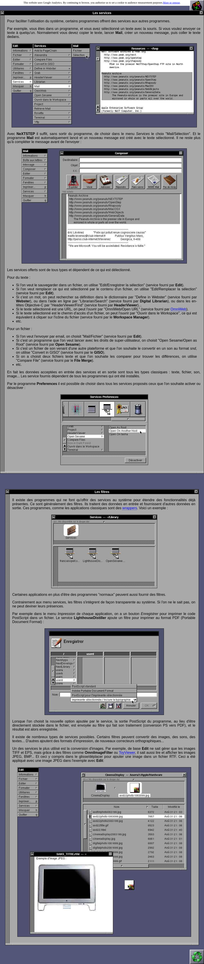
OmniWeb (178, 309)
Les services (102, 13)
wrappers (129, 508)
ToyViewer (127, 752)
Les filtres (102, 492)
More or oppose (171, 2)
